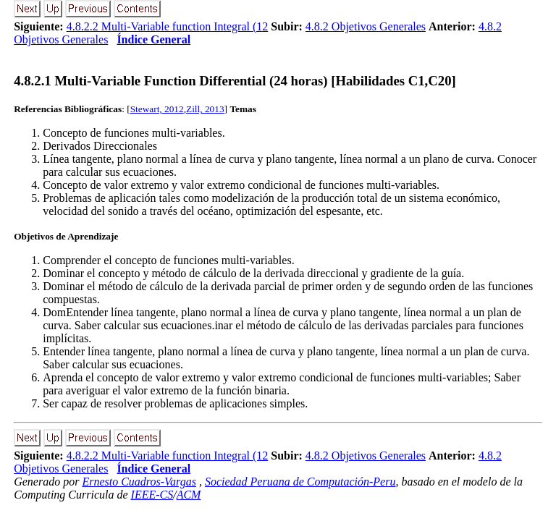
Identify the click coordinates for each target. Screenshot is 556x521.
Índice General (153, 39)
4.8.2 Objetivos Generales (366, 26)
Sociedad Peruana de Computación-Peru (300, 481)
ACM (189, 494)
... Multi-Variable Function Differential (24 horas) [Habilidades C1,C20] (235, 80)
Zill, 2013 (205, 108)
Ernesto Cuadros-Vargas (139, 481)
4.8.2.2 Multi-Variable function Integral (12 (168, 26)
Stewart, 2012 (157, 108)
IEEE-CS (152, 494)
